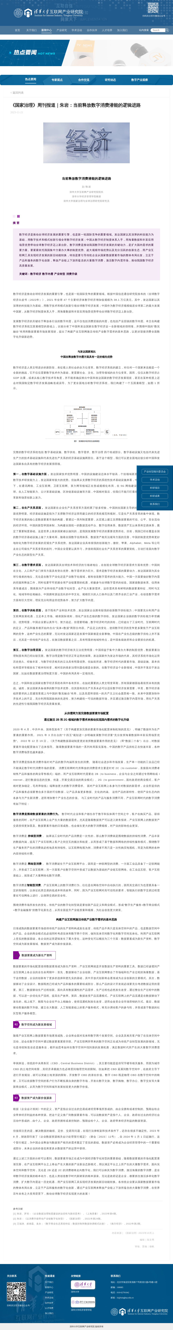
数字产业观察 (139, 79)
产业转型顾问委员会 (155, 471)
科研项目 (155, 488)
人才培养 (49, 1308)
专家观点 (57, 79)
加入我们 (49, 1313)
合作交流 (83, 79)
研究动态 (110, 79)
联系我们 (155, 504)
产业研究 (49, 1292)
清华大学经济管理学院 (81, 1310)
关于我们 (49, 1282)
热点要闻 (30, 79)
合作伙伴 (49, 1303)
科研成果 (155, 496)
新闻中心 (49, 1287)
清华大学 (75, 1292)
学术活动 (77, 30)
